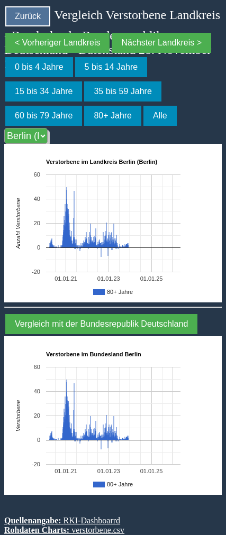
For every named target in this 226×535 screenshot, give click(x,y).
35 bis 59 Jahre (122, 91)
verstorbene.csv (97, 529)
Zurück (28, 16)
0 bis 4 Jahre (39, 66)
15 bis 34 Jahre (44, 91)
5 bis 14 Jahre (111, 66)
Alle (160, 115)
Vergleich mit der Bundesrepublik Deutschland (101, 323)
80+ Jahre (113, 115)
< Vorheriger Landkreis (57, 42)
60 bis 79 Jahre (44, 115)
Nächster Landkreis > (161, 42)
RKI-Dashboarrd (92, 520)
